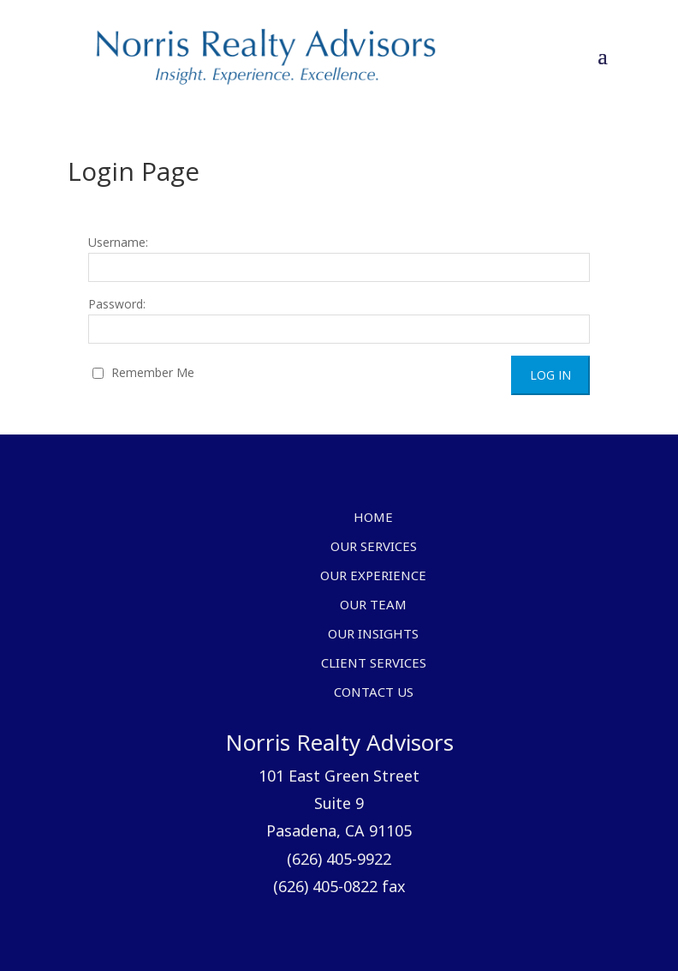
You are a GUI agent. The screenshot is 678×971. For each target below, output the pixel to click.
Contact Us (373, 693)
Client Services (373, 664)
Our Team (373, 605)
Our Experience (373, 576)
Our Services (373, 547)
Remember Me (143, 372)
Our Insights (373, 635)
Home (373, 518)
